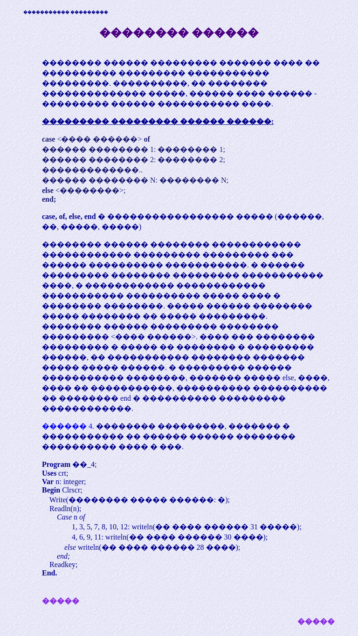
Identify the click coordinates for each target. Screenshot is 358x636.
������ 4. (69, 426)
